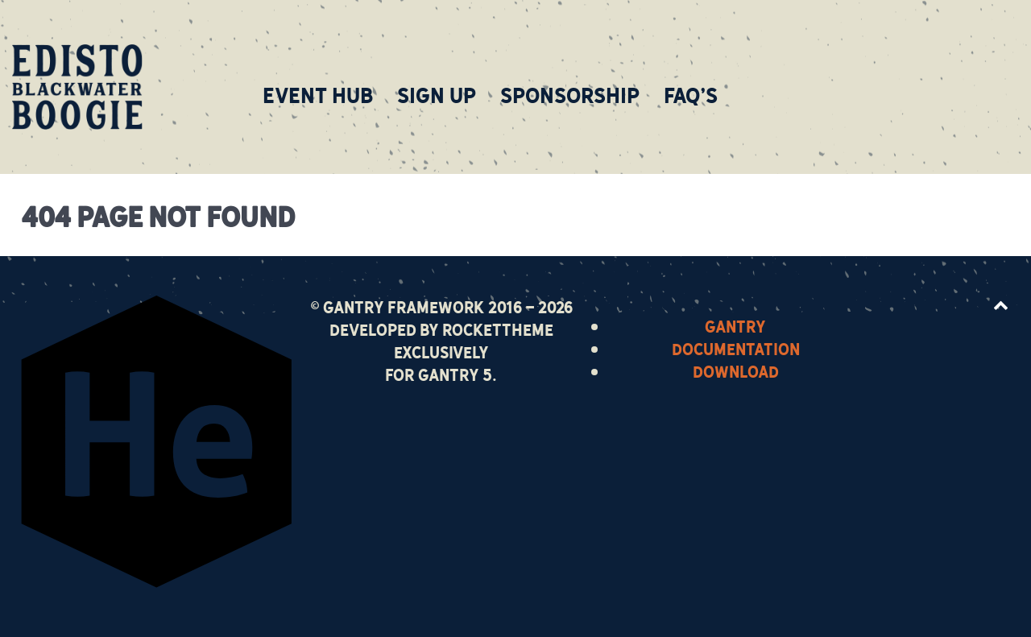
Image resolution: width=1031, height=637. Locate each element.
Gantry (735, 325)
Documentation (736, 348)
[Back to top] (1000, 304)
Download (736, 370)
